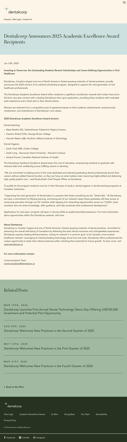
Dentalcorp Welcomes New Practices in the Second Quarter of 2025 (49, 330)
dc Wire (54, 414)
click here (59, 215)
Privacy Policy (10, 421)
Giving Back (69, 414)
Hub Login (17, 19)
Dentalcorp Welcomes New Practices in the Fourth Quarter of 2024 (48, 366)
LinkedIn (26, 438)
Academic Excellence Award (32, 414)
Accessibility (101, 414)
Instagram (40, 438)
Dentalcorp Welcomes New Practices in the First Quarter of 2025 (47, 348)
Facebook (10, 438)
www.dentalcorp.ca (13, 245)
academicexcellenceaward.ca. (82, 212)
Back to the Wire (15, 387)
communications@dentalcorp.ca (19, 264)
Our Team (85, 414)
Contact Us (27, 19)
